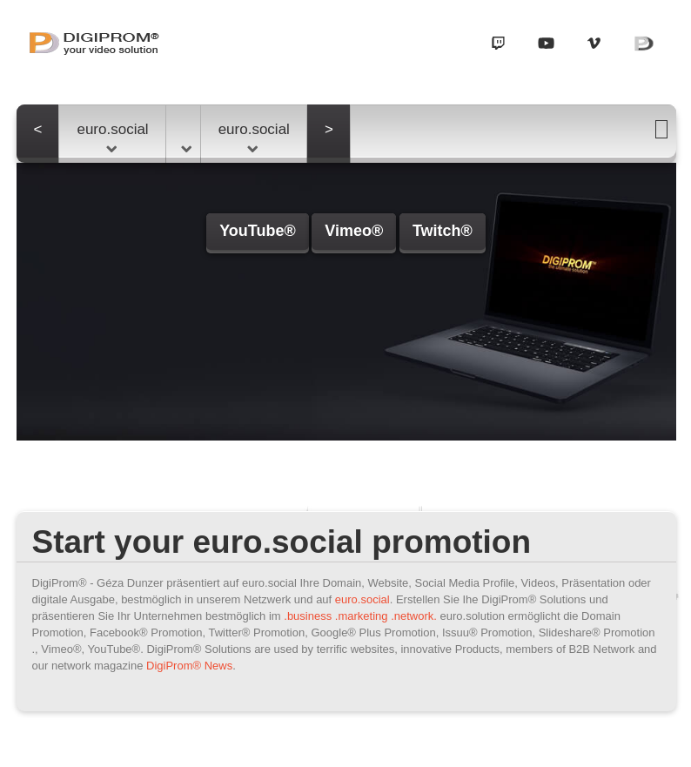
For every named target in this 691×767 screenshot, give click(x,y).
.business (308, 615)
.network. (414, 615)
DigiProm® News (189, 665)
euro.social (112, 136)
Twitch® (443, 230)
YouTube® (257, 230)
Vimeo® (354, 230)
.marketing (361, 615)
